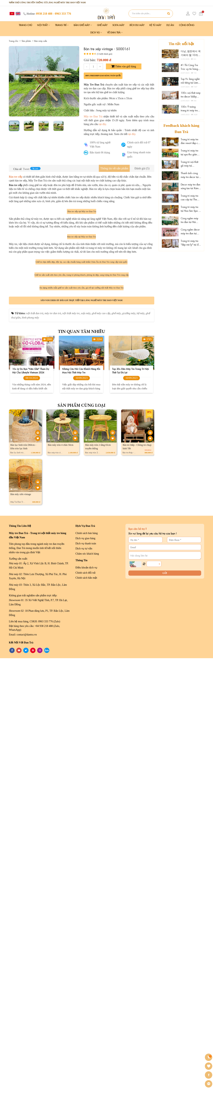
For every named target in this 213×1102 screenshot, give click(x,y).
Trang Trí (62, 25)
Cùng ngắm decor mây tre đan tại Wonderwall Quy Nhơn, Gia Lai (190, 231)
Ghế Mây (102, 25)
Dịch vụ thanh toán (85, 987)
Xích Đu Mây (136, 25)
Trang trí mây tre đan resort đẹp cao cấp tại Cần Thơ (191, 141)
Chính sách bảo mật (86, 1021)
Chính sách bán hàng (86, 976)
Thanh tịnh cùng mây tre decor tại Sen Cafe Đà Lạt (190, 175)
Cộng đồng (186, 25)
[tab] (114, 168)
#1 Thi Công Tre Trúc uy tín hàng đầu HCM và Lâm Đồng (190, 70)
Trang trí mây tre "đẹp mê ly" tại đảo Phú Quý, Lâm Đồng (191, 243)
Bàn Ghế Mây (83, 25)
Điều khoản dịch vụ (86, 1011)
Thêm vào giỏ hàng (123, 66)
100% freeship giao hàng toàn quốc (103, 76)
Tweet (26, 169)
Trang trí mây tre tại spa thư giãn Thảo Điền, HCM (189, 152)
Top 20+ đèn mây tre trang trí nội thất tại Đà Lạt (130, 814)
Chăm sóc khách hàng (87, 997)
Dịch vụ (96, 32)
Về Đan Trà (115, 32)
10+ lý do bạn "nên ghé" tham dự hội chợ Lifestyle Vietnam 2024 (30, 814)
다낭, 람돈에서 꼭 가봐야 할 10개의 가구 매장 (191, 54)
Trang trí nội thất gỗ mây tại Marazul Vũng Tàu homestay (190, 164)
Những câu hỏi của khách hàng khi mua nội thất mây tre (81, 814)
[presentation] (12, 81)
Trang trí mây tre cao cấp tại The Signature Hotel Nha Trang (189, 197)
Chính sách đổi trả (85, 1016)
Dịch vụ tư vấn (83, 992)
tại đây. (103, 124)
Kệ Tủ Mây (155, 25)
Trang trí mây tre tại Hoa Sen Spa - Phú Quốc (190, 209)
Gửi (164, 1017)
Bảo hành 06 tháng (100, 152)
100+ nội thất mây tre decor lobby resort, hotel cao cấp (190, 98)
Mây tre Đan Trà (93, 116)
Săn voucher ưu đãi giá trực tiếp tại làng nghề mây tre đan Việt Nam (81, 744)
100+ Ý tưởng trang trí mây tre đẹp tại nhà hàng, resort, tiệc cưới (190, 112)
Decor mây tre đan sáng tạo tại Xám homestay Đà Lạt (190, 186)
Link (35, 169)
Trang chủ (25, 25)
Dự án (170, 25)
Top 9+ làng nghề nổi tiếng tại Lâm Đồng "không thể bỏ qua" (190, 84)
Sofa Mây (118, 25)
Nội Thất (43, 25)
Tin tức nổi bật (181, 44)
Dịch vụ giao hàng (85, 982)
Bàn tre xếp (15, 176)
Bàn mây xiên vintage (20, 938)
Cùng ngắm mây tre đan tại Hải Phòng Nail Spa (189, 220)
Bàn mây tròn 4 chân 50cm (60, 888)
